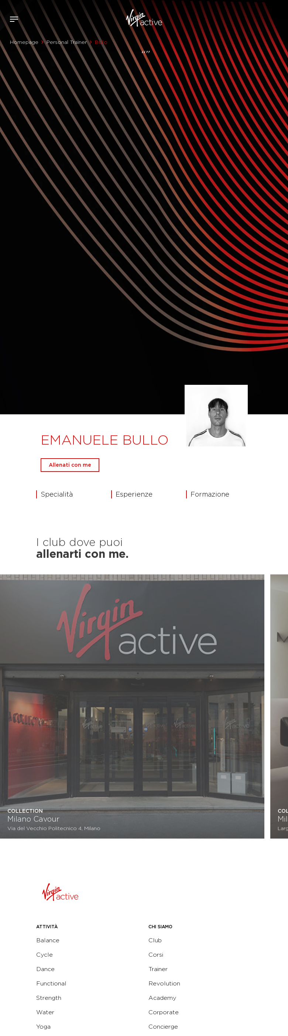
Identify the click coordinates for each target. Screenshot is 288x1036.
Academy (162, 997)
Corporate (163, 1012)
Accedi (257, 19)
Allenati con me (70, 465)
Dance (45, 969)
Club (155, 940)
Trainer (158, 969)
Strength (48, 997)
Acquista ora (268, 18)
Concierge (163, 1026)
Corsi (155, 954)
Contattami (280, 18)
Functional (51, 983)
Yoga (43, 1026)
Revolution (164, 983)
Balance (47, 940)
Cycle (44, 954)
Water (45, 1012)
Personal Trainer (67, 42)
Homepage (24, 42)
